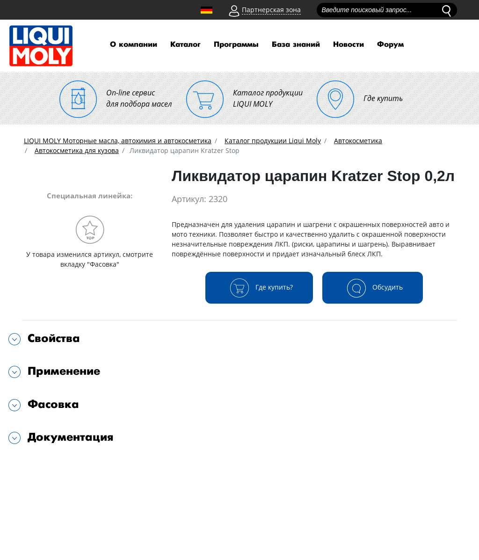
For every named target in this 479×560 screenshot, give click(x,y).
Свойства (54, 338)
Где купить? (259, 288)
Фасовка (53, 404)
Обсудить (372, 288)
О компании (133, 45)
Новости (348, 45)
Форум (390, 45)
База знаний (296, 45)
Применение (64, 371)
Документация (71, 437)
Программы (236, 45)
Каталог (185, 45)
